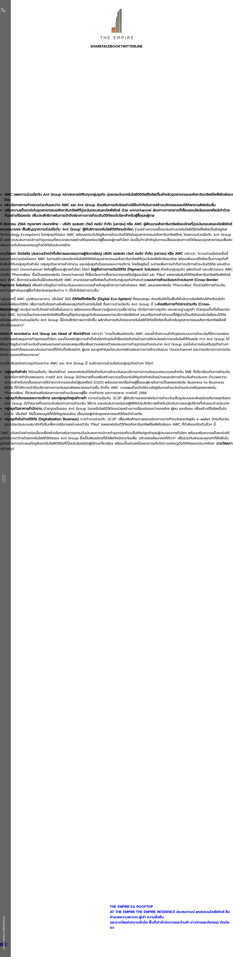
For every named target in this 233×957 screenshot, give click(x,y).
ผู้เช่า (142, 917)
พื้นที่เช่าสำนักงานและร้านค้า (169, 922)
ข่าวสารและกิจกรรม (204, 922)
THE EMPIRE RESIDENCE (155, 912)
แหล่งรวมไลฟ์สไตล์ (210, 912)
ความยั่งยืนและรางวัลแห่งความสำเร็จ (137, 920)
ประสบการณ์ (185, 912)
